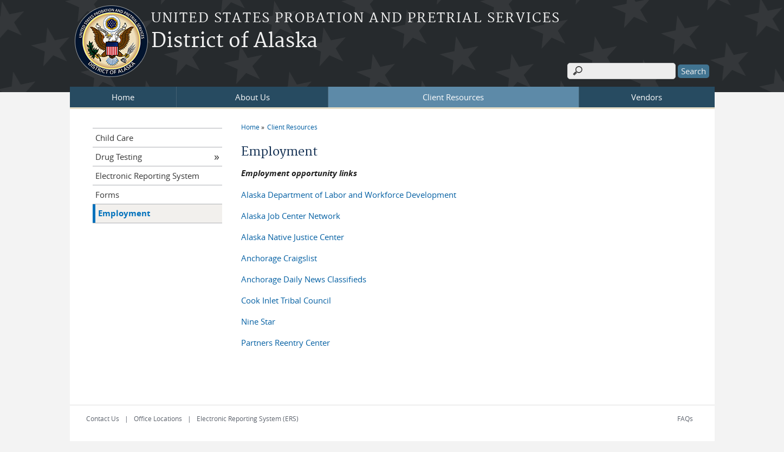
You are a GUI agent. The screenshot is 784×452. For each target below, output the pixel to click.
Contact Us (102, 418)
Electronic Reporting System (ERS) (248, 418)
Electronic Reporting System (147, 175)
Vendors (646, 97)
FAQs (685, 418)
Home (123, 97)
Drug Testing (118, 156)
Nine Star (258, 321)
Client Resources (453, 97)
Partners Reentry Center (285, 342)
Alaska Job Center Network (290, 215)
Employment (124, 213)
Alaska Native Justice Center (292, 236)
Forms (107, 194)
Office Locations (158, 418)
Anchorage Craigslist (279, 258)
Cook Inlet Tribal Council (286, 300)
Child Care (114, 137)
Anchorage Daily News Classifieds (303, 279)
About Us (252, 97)
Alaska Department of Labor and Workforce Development (348, 194)
